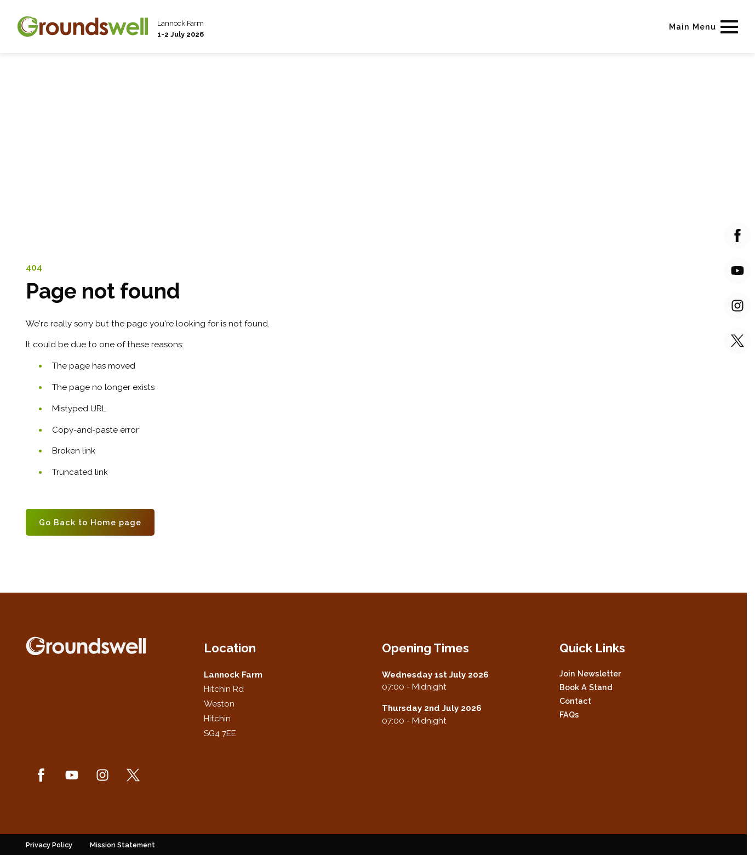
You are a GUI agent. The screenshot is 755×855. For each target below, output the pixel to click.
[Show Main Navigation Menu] (701, 26)
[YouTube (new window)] (72, 775)
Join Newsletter (590, 673)
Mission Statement (122, 845)
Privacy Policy (49, 845)
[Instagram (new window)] (102, 775)
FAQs (569, 714)
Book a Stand (586, 687)
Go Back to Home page (90, 522)
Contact (575, 700)
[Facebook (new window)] (41, 775)
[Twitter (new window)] (133, 775)
